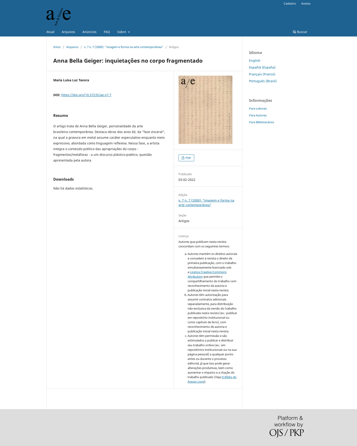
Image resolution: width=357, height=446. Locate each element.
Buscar (300, 32)
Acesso (306, 3)
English (254, 60)
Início (57, 47)
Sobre (122, 32)
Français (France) (262, 74)
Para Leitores (258, 108)
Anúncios (89, 32)
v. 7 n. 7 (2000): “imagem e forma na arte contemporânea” (123, 47)
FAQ (107, 32)
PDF (188, 158)
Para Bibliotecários (261, 122)
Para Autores (258, 115)
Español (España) (262, 67)
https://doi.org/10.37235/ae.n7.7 (86, 95)
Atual (50, 32)
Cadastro (290, 3)
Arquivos (68, 32)
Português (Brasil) (263, 81)
